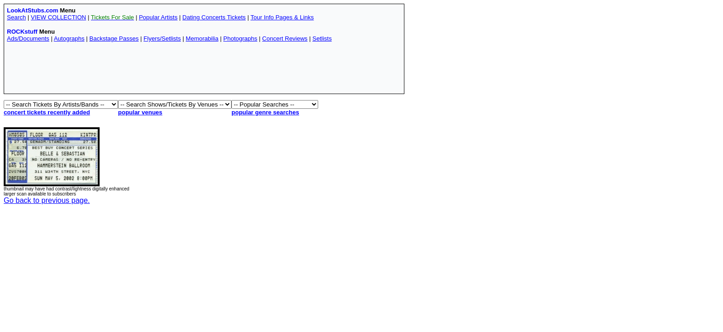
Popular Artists (158, 17)
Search (16, 17)
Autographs (69, 38)
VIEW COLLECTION (58, 17)
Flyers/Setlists (162, 38)
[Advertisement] (175, 70)
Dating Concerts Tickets (214, 17)
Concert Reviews (285, 38)
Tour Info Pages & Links (282, 17)
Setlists (322, 38)
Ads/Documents (28, 38)
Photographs (240, 38)
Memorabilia (202, 38)
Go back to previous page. (47, 200)
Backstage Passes (114, 38)
